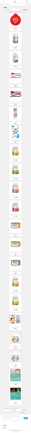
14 (15, 410)
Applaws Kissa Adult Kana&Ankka (15, 214)
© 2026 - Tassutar (15, 431)
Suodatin (25, 9)
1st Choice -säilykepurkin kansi (15, 27)
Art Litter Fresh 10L (15, 402)
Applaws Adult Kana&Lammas (15, 177)
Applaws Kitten (15, 289)
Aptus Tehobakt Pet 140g (15, 364)
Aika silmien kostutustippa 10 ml (15, 65)
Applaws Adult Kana (15, 158)
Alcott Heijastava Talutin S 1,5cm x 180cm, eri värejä (15, 103)
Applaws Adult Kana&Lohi (15, 196)
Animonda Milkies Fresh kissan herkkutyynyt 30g (15, 141)
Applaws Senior (15, 308)
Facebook (14, 421)
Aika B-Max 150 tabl (15, 46)
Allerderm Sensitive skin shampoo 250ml (15, 122)
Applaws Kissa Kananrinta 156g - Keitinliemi (15, 234)
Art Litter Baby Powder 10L (15, 383)
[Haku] (15, 5)
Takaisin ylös (23, 412)
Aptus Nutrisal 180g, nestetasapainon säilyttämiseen (15, 346)
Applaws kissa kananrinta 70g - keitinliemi (15, 253)
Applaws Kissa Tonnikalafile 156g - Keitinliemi (15, 272)
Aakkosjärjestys (12, 9)
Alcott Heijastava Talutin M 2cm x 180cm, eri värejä (15, 84)
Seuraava (24, 410)
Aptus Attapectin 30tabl (15, 327)
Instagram (17, 421)
